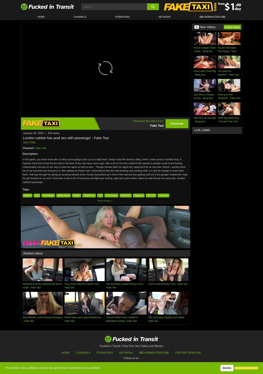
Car (100, 195)
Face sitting (163, 195)
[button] (246, 368)
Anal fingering (48, 195)
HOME (41, 16)
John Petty (29, 142)
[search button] (153, 6)
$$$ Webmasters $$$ (154, 352)
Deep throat (125, 195)
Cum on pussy (111, 195)
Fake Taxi (40, 148)
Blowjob (77, 195)
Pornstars (122, 16)
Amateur (27, 195)
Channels (83, 352)
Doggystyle (139, 195)
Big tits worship (63, 195)
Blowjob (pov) (89, 195)
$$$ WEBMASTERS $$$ (212, 16)
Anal (37, 195)
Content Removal (188, 352)
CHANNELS (80, 16)
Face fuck (151, 195)
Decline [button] (227, 368)
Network (165, 16)
